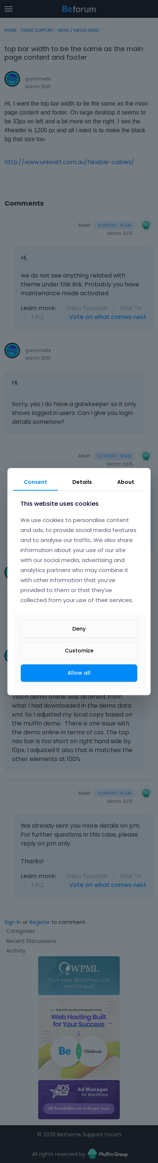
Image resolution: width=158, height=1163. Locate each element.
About (125, 482)
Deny (79, 629)
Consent (35, 482)
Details (82, 482)
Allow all (79, 673)
